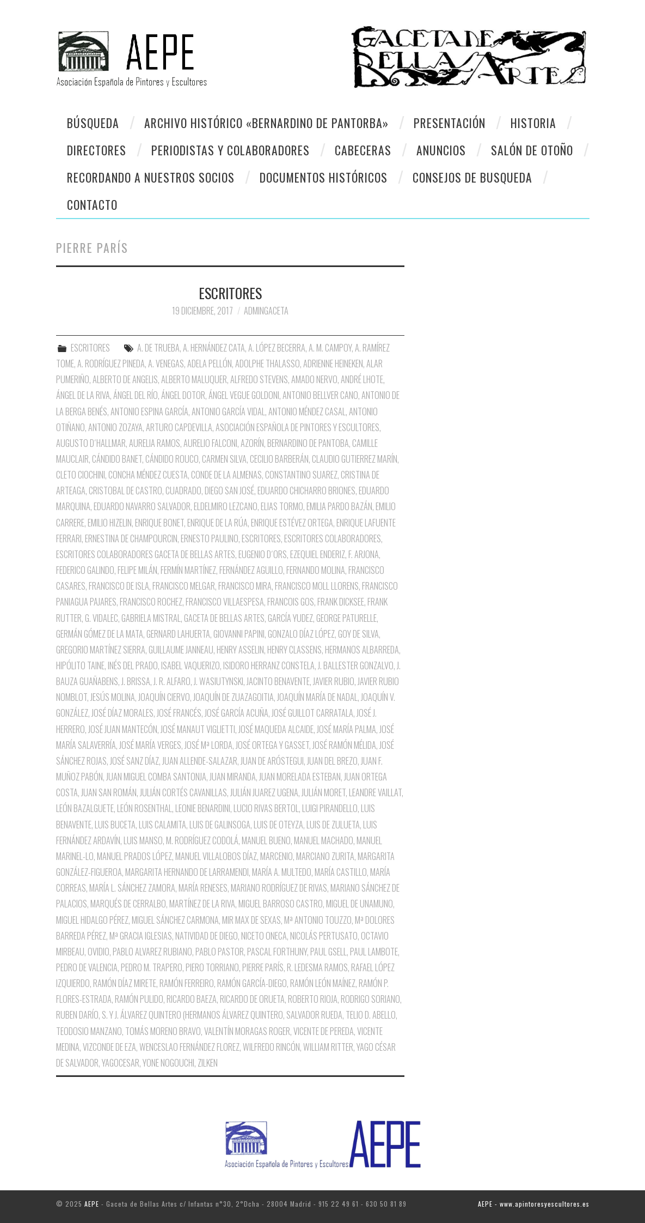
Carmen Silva (224, 458)
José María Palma (346, 729)
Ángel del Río (135, 395)
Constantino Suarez (301, 474)
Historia (533, 122)
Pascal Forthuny (277, 951)
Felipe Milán (137, 570)
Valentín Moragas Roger (247, 1031)
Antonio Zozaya (115, 427)
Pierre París (263, 967)
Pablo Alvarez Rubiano (152, 951)
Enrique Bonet (159, 522)
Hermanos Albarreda (362, 649)
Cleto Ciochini (80, 474)
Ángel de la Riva (83, 395)
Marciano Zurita (325, 856)
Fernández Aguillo (251, 570)
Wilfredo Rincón (271, 1047)
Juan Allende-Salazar (199, 760)
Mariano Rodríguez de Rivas (279, 887)
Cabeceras (363, 150)
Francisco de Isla (119, 585)
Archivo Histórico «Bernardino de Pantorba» (266, 122)
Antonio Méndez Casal (307, 411)
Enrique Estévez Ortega (292, 522)
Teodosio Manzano (89, 1031)
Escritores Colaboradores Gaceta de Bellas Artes (145, 554)
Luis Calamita (162, 824)
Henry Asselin (240, 649)
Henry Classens (294, 649)
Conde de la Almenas (226, 474)
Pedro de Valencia (87, 967)
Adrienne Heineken (333, 363)
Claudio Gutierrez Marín (354, 458)
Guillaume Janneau (181, 649)
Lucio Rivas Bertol (266, 808)
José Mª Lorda (208, 745)
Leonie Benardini (202, 808)
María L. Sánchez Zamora (132, 887)
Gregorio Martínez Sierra (100, 649)
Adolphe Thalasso (267, 363)
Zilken (208, 1062)
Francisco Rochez (151, 601)
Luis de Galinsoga (219, 824)
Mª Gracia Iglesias (140, 935)
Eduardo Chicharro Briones (306, 490)
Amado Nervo (314, 379)
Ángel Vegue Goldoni (243, 395)
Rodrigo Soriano (370, 999)
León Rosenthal (144, 808)
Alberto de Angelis (125, 379)
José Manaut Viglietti (198, 729)
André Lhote (362, 379)
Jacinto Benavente (278, 681)
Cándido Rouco (172, 458)
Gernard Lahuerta (178, 633)
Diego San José (229, 490)
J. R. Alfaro (172, 681)
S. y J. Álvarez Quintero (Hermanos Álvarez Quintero (192, 1014)
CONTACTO (92, 204)
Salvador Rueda (314, 1014)
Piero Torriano (212, 967)
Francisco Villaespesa (225, 601)
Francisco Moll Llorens (317, 585)
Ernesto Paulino (209, 538)
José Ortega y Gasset (272, 745)
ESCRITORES (230, 292)
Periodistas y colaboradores (230, 150)
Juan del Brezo (332, 760)
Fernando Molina (315, 570)
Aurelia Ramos (154, 443)
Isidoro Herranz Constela (269, 665)
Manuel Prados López (134, 856)
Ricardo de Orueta (252, 999)
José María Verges (150, 745)
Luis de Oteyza (278, 824)
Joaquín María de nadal (317, 697)
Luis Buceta (115, 824)
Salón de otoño (532, 150)
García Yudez (290, 618)
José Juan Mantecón (122, 729)
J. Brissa (135, 681)
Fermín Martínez (188, 570)
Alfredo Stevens (259, 379)
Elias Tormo (282, 506)
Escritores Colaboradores (332, 538)
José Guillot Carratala (312, 712)
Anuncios (441, 150)
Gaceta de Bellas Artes (224, 618)
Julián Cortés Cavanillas (183, 792)
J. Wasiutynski (218, 681)
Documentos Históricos (324, 177)
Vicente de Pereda (323, 1031)
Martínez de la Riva (202, 903)
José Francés (179, 712)
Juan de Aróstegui (272, 760)
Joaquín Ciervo (164, 697)
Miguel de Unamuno (359, 903)
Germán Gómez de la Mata (99, 633)
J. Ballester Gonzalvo (356, 665)
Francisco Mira (245, 585)
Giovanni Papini (239, 633)
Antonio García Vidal (228, 411)
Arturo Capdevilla (179, 427)
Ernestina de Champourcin (131, 538)
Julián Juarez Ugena (264, 792)
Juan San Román (109, 792)
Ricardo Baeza (192, 999)
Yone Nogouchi (168, 1062)
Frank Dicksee (340, 601)
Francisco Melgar (183, 585)
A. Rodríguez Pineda (111, 363)
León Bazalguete (85, 808)
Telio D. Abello (371, 1014)
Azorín (252, 443)
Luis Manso (143, 840)
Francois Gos (290, 601)
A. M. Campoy (330, 347)
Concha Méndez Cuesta (148, 474)
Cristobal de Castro (125, 490)
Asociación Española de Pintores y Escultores (297, 427)
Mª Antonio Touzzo (318, 920)
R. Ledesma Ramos (317, 967)
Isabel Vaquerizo (190, 665)
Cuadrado (183, 490)
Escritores (261, 538)
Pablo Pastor (219, 951)
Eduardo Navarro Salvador (142, 506)
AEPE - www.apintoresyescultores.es (533, 1203)
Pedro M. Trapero (151, 967)
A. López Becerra (276, 347)
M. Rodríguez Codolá (202, 840)
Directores (96, 150)
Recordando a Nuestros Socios (151, 177)
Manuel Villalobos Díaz (216, 856)
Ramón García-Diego (252, 983)
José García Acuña (236, 712)
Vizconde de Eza (109, 1047)
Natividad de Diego (206, 935)
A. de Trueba (158, 347)
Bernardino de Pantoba (308, 443)
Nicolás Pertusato (324, 935)
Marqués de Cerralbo (128, 903)
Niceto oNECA (264, 935)
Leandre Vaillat (375, 792)
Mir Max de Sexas (251, 920)
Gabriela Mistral (151, 618)
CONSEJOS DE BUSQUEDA (472, 177)
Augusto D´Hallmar (91, 443)
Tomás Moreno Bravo (163, 1031)
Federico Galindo (85, 570)
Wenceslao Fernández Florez (189, 1047)
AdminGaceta (266, 310)
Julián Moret (324, 792)
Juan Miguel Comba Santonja (156, 776)
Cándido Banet (117, 458)
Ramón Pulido (139, 999)
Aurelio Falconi (210, 443)
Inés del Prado (133, 665)
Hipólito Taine (80, 665)
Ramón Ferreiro (186, 983)
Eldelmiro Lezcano (225, 506)
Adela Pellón (209, 363)
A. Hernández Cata (214, 347)
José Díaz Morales (122, 712)
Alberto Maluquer (194, 379)
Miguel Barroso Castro (280, 903)
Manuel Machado (323, 840)
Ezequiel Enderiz (317, 554)
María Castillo (341, 872)
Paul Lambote (374, 951)
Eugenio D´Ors (262, 554)
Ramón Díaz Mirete (124, 983)
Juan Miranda (233, 776)
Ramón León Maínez (322, 983)
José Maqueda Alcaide (276, 729)
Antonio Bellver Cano (320, 395)
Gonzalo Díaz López (301, 633)
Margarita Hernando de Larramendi (187, 872)
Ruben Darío (77, 1014)
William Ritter (328, 1047)
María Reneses (203, 887)
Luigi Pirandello (330, 808)
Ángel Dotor (183, 395)
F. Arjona (363, 554)
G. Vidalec (101, 618)
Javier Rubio (333, 681)
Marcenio (276, 856)
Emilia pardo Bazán (339, 506)
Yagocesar (120, 1062)
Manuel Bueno (266, 840)
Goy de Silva (358, 633)
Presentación (450, 122)
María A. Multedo (281, 872)
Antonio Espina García (149, 411)
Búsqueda (93, 122)
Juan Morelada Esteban (300, 776)
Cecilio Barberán (279, 458)
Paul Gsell (328, 951)
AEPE (91, 1203)
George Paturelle (346, 618)
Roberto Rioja (312, 999)
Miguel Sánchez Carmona (175, 920)
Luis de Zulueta (333, 824)
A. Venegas (166, 363)
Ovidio (98, 951)
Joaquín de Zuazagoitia (233, 697)
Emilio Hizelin (110, 522)
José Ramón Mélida (344, 745)
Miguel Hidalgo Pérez (92, 920)
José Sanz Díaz (134, 760)
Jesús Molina (112, 697)
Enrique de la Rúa (217, 522)
